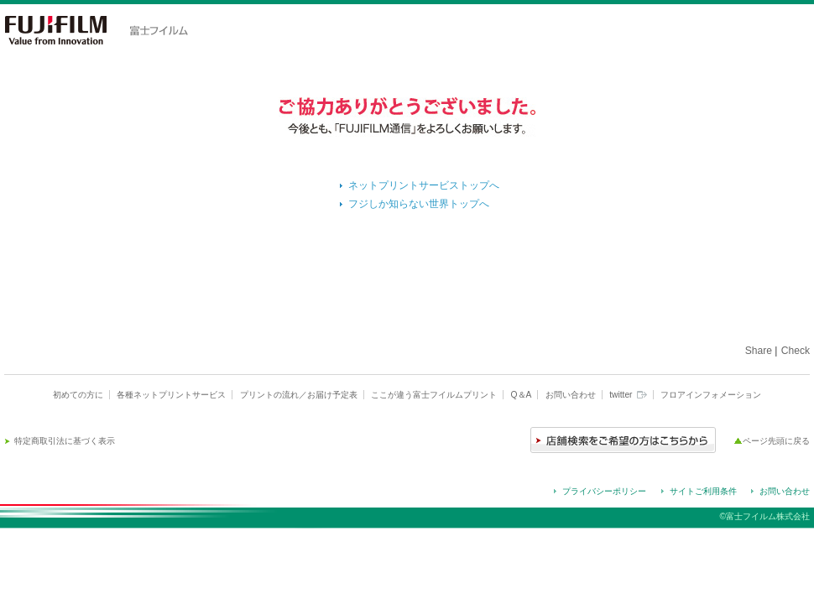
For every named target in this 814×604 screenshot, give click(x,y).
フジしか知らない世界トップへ (418, 204)
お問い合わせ (570, 394)
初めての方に (78, 394)
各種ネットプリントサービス (171, 394)
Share (758, 351)
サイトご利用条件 (703, 491)
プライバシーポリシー (604, 491)
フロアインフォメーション (710, 394)
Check (795, 351)
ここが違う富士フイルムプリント (434, 394)
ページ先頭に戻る (776, 440)
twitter (627, 394)
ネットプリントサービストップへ (423, 185)
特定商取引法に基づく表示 (64, 440)
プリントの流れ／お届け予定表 (298, 394)
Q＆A (521, 394)
